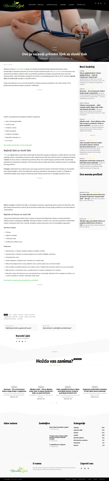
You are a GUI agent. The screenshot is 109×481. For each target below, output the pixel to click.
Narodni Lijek (44, 58)
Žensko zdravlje (84, 103)
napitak (21, 316)
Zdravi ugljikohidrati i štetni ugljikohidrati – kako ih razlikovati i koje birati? (90, 75)
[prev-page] (52, 403)
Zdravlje (54, 47)
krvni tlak (20, 314)
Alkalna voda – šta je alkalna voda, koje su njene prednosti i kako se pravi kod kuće (92, 123)
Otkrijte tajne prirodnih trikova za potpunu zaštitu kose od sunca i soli (92, 223)
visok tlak (19, 318)
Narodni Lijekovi (84, 192)
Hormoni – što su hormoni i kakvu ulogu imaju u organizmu (14, 390)
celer (10, 314)
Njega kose (83, 218)
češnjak (15, 314)
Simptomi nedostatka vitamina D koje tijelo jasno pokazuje (95, 390)
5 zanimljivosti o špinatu (57, 444)
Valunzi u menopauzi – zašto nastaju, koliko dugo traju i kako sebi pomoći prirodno (91, 107)
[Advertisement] (40, 102)
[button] (104, 3)
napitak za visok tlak (30, 316)
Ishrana (82, 71)
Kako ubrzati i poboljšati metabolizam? (57, 328)
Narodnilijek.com (15, 479)
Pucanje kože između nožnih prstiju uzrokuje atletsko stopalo (58, 437)
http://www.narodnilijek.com (22, 338)
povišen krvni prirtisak (10, 318)
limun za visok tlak (29, 314)
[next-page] (56, 403)
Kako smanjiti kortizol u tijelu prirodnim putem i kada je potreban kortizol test (91, 145)
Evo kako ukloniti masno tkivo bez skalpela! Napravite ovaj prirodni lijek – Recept (92, 196)
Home (5, 64)
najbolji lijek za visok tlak (11, 316)
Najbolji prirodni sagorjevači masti (18, 328)
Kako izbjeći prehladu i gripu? (59, 427)
